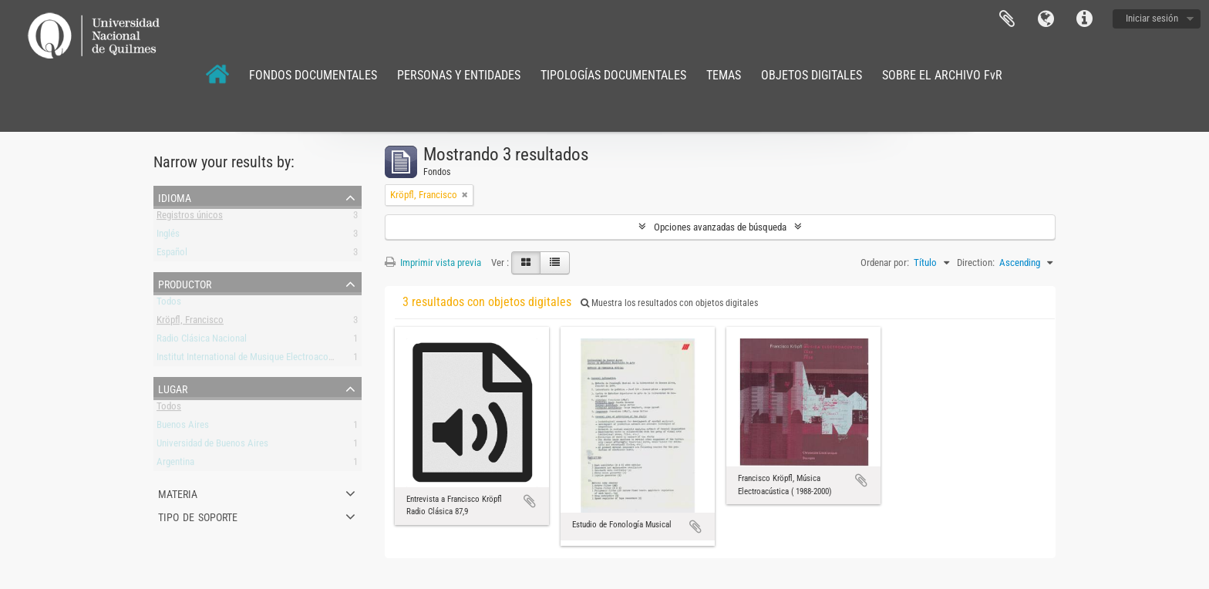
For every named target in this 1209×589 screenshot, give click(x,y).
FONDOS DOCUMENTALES (313, 75)
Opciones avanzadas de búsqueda (720, 227)
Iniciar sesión (1152, 18)
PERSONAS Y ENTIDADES (458, 75)
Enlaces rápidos (1084, 19)
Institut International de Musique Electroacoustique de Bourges (280, 359)
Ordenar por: (884, 262)
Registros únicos (190, 218)
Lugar (172, 388)
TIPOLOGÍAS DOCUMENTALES (613, 75)
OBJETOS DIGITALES (811, 75)
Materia (177, 492)
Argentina (175, 464)
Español (172, 255)
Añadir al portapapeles (529, 501)
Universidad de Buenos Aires (212, 446)
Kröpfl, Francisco (190, 322)
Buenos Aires (183, 427)
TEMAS (723, 75)
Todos (169, 304)
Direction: (976, 262)
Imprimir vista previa (433, 262)
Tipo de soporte (197, 516)
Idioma (1045, 19)
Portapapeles (1007, 19)
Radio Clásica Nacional (202, 341)
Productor (184, 283)
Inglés (168, 236)
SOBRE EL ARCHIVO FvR (942, 75)
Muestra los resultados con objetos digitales (669, 303)
